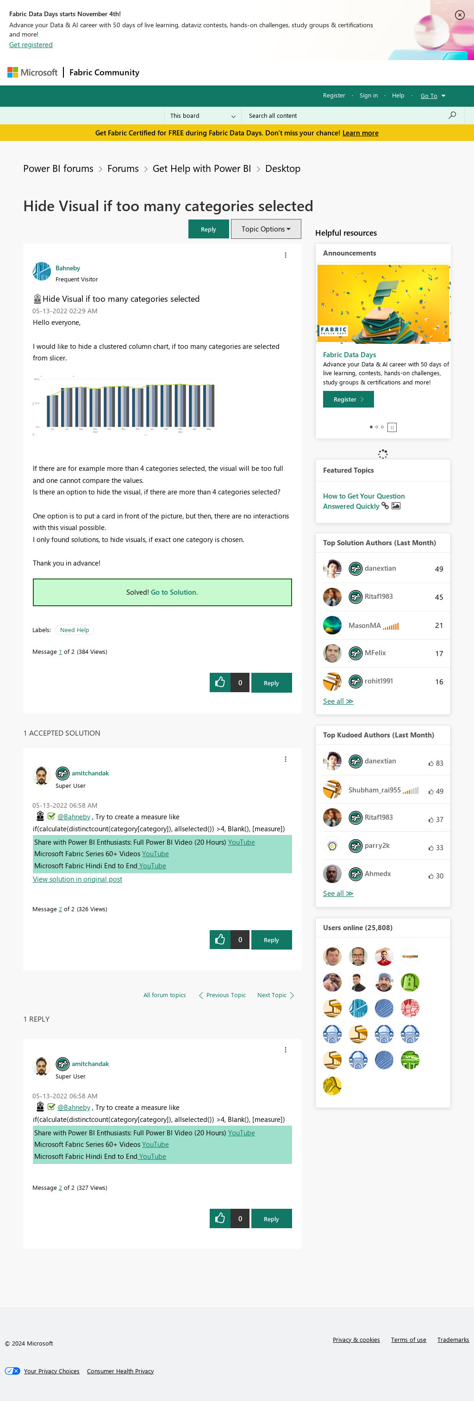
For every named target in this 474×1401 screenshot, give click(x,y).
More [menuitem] (353, 72)
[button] (208, 228)
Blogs (321, 72)
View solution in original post (77, 878)
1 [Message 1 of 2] (60, 651)
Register (334, 95)
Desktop (282, 167)
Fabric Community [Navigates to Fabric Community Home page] (104, 72)
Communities (280, 72)
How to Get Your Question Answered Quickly (364, 501)
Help (398, 95)
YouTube (241, 842)
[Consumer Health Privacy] (120, 1371)
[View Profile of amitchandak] (90, 772)
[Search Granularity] (203, 115)
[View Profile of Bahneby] (68, 267)
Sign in (369, 95)
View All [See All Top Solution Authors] (338, 701)
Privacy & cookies (356, 1339)
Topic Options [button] (263, 228)
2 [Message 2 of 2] (60, 909)
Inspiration (201, 72)
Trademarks (453, 1339)
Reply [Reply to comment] (271, 940)
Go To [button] (429, 95)
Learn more (361, 132)
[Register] (348, 399)
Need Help (74, 630)
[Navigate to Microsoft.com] (32, 72)
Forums (160, 72)
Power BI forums (58, 167)
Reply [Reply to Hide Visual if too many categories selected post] (271, 683)
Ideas (239, 72)
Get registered (31, 44)
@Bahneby (73, 816)
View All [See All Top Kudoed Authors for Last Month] (338, 893)
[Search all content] (353, 115)
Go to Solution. (174, 592)
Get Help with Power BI (202, 167)
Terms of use (408, 1339)
